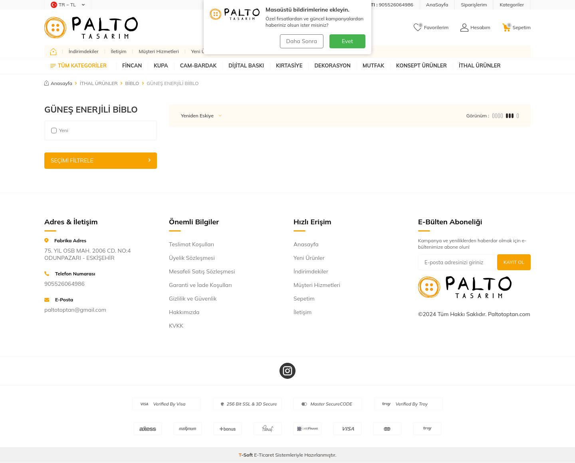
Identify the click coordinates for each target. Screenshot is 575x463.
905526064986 (64, 284)
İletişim (119, 51)
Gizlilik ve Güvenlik (192, 298)
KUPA (161, 65)
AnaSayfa (437, 5)
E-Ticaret (264, 455)
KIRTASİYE (289, 65)
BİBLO (132, 83)
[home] (53, 51)
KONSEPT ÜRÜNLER (421, 65)
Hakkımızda (184, 312)
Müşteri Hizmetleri (158, 51)
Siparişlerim (474, 5)
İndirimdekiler (84, 51)
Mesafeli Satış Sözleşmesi (202, 271)
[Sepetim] (516, 28)
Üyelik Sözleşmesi (192, 257)
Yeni (59, 130)
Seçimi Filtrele (101, 160)
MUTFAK (373, 65)
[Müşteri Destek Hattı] (363, 5)
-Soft (246, 455)
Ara (350, 27)
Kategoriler (512, 5)
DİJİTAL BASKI (246, 65)
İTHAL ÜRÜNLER (480, 65)
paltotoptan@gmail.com (75, 310)
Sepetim (304, 298)
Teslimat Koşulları (191, 244)
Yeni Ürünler (204, 51)
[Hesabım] (475, 28)
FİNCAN (132, 65)
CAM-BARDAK (198, 65)
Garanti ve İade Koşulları (200, 285)
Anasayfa (58, 83)
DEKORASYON (332, 65)
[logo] (91, 28)
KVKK (176, 325)
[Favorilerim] (431, 28)
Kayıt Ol (514, 262)
